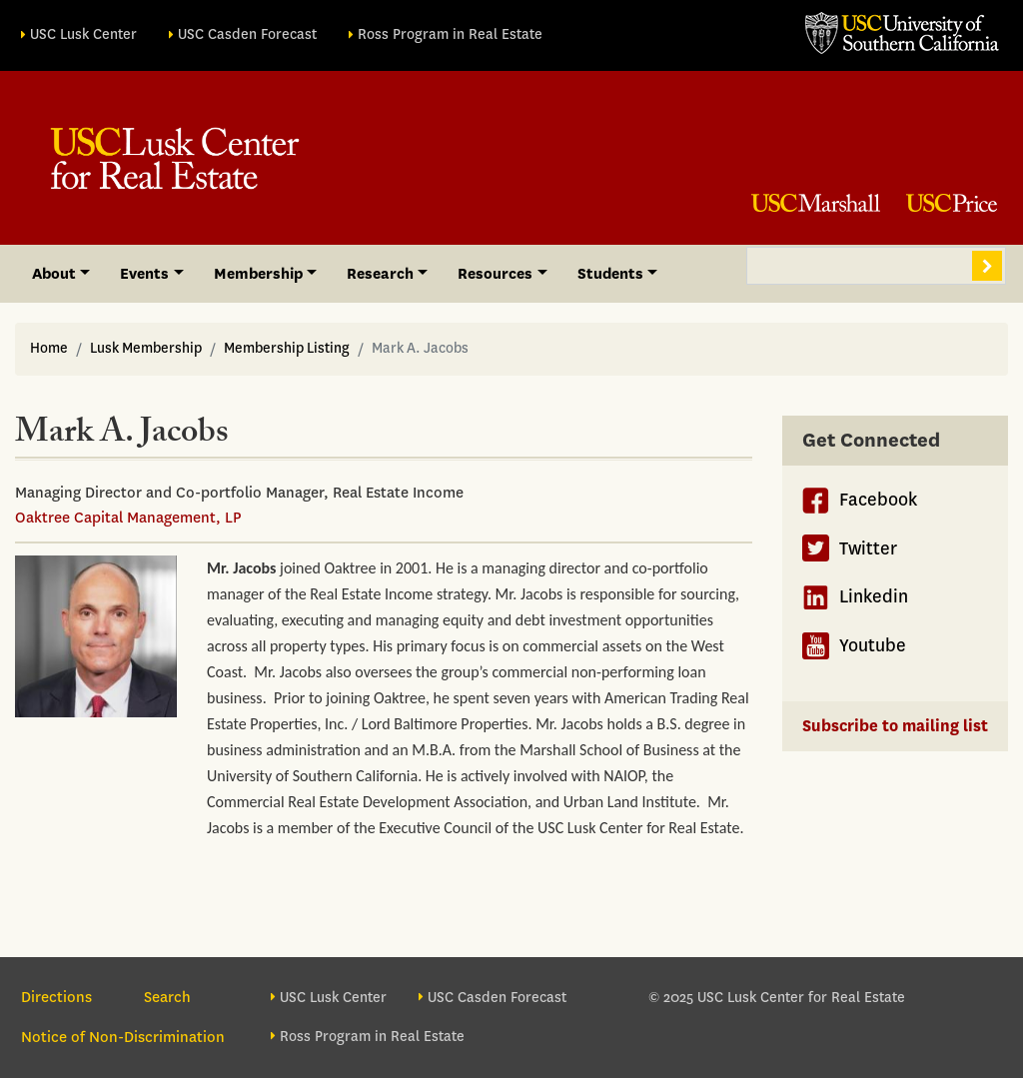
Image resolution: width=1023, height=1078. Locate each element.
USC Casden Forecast (247, 34)
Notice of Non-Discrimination (123, 1037)
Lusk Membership (146, 348)
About (54, 274)
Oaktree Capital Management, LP (128, 518)
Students (610, 274)
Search (987, 266)
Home (49, 348)
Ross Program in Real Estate (450, 34)
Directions (56, 997)
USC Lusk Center (83, 34)
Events (144, 274)
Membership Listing (287, 348)
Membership (258, 274)
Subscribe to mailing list (895, 725)
